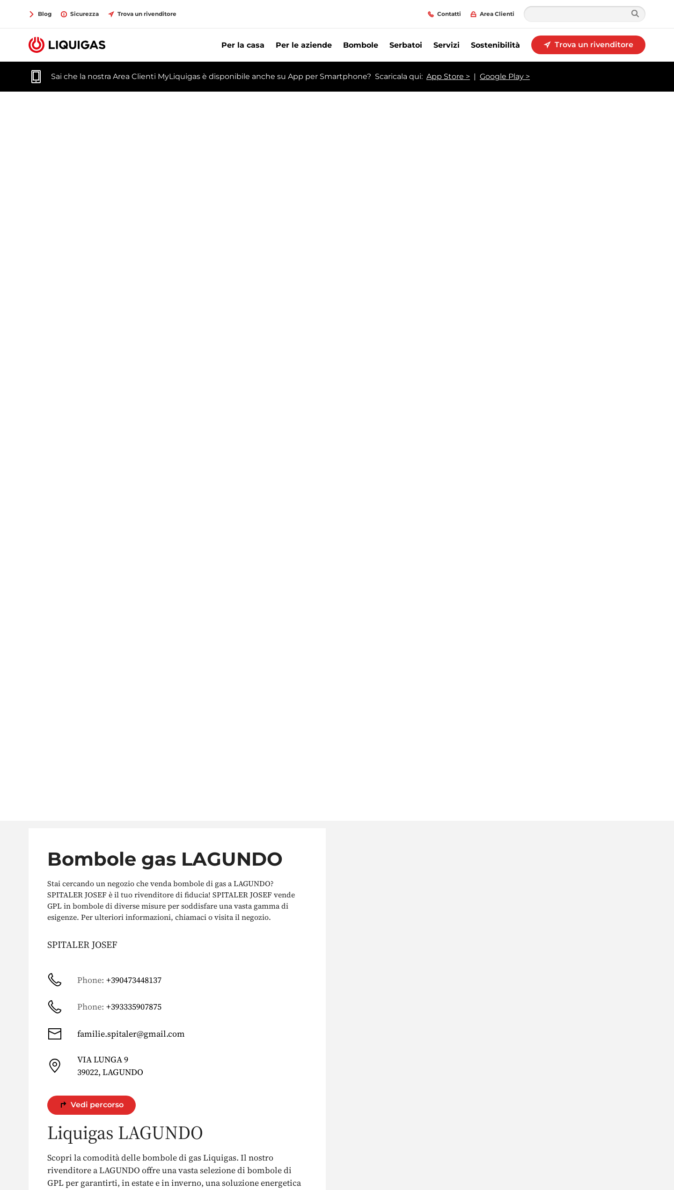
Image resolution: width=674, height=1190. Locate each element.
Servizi (446, 45)
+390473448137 (104, 979)
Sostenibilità (495, 45)
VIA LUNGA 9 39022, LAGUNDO (95, 1066)
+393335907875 (104, 1006)
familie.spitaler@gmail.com (116, 1033)
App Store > (448, 76)
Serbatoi (405, 45)
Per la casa (242, 45)
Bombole (360, 45)
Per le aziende (304, 45)
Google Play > (505, 76)
